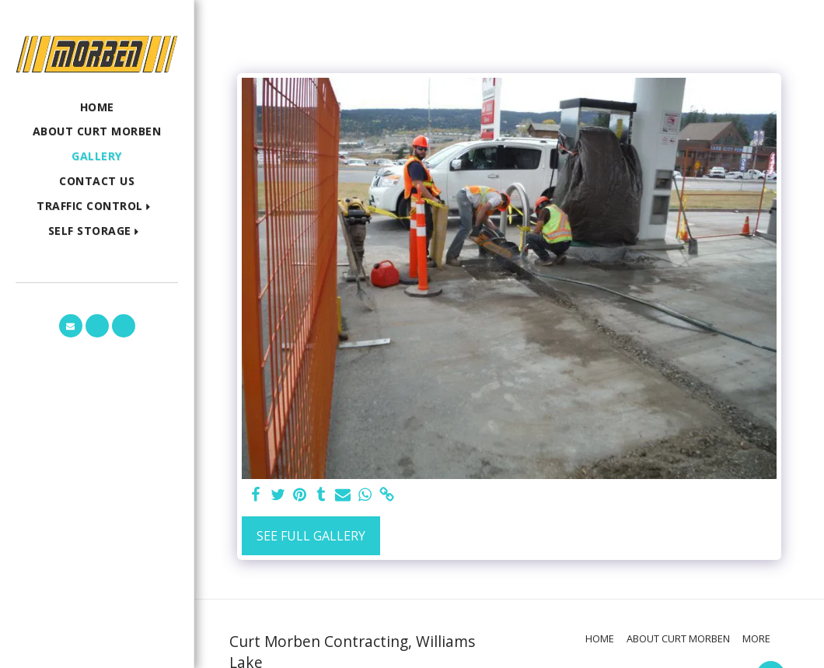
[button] (97, 206)
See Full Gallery (311, 535)
